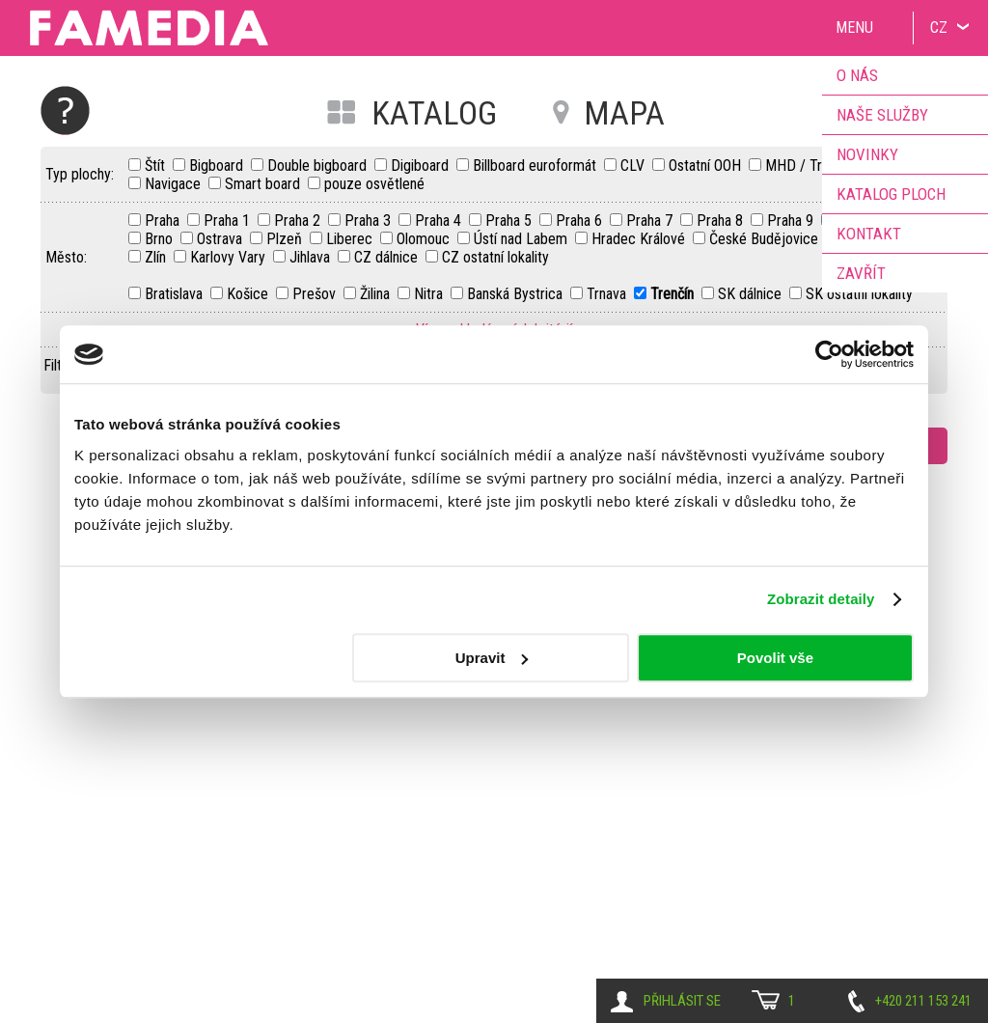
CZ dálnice (388, 257)
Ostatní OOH (707, 165)
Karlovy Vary (229, 257)
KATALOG (434, 113)
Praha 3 (369, 220)
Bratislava (175, 294)
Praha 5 (510, 220)
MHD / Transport (816, 165)
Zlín (157, 257)
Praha (164, 220)
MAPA (624, 113)
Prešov (316, 294)
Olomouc (425, 239)
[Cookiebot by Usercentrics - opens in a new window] (829, 354)
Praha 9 (792, 220)
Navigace (175, 184)
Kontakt (869, 233)
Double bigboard (318, 165)
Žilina (377, 294)
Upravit (492, 658)
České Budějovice (765, 239)
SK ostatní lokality (859, 294)
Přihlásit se (682, 1000)
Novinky (867, 154)
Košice (249, 294)
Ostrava (221, 239)
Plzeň (286, 239)
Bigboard (218, 165)
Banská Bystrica (516, 294)
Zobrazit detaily (821, 599)
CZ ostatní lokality (495, 257)
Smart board (264, 184)
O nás (857, 75)
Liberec (351, 239)
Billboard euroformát (536, 165)
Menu (854, 27)
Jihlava (311, 257)
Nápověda (65, 110)
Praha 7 (651, 220)
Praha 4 (440, 220)
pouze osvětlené (374, 184)
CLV (634, 165)
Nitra (430, 294)
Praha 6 (581, 220)
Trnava (608, 294)
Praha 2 (299, 220)
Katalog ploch (891, 194)
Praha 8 (722, 220)
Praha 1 (229, 220)
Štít (157, 165)
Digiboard (422, 165)
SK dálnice (751, 294)
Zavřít (861, 273)
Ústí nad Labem (522, 239)
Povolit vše (775, 658)
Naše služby (882, 114)
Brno (161, 239)
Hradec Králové (640, 239)
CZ (938, 27)
